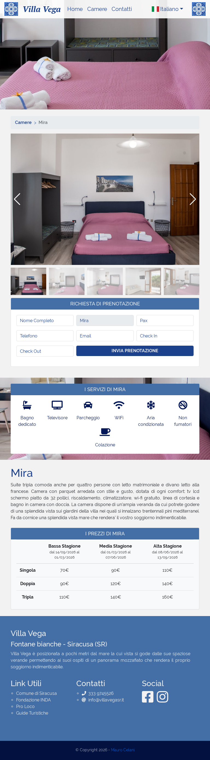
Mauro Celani (123, 750)
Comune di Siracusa (36, 693)
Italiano (165, 9)
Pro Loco (25, 706)
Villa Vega (41, 9)
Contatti (122, 9)
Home (75, 9)
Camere (97, 9)
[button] (193, 199)
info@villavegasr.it (106, 700)
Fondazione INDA (33, 700)
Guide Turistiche (32, 713)
